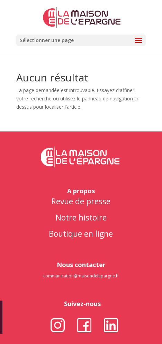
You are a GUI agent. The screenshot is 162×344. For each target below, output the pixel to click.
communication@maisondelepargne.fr (81, 276)
